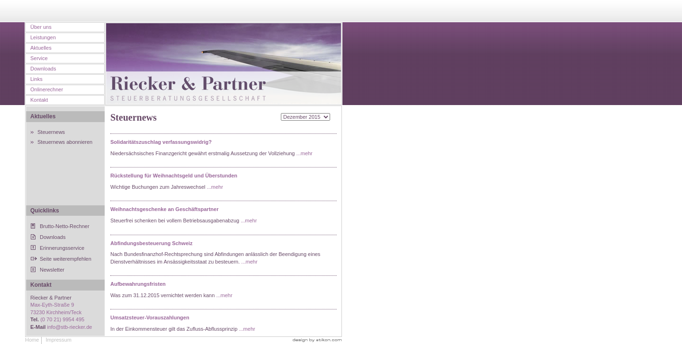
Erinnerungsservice (62, 248)
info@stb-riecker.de (69, 327)
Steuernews (51, 132)
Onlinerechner (46, 89)
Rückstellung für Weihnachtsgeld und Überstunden (173, 175)
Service (39, 58)
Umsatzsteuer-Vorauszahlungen (149, 317)
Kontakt (39, 100)
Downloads (43, 68)
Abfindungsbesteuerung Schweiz (151, 243)
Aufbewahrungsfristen (138, 284)
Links (36, 79)
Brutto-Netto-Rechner (65, 226)
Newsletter (52, 270)
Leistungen (43, 37)
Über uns (41, 27)
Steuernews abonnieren (64, 142)
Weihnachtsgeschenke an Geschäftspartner (164, 209)
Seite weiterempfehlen (65, 259)
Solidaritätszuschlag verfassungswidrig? (161, 142)
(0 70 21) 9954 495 (62, 319)
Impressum (58, 340)
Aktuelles (41, 48)
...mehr (304, 153)
